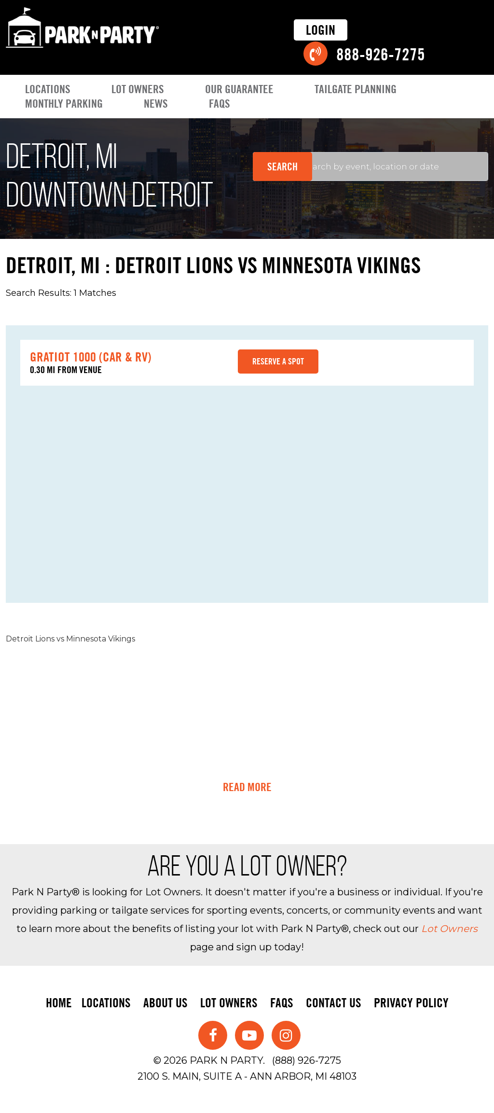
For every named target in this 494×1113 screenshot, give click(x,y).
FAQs (219, 104)
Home (59, 1002)
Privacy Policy (411, 1002)
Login (320, 30)
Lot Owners (137, 89)
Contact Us (333, 1002)
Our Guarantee (239, 89)
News (156, 104)
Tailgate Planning (356, 89)
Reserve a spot (278, 361)
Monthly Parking (64, 104)
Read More (247, 787)
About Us (165, 1002)
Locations (47, 89)
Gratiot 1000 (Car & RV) (90, 356)
